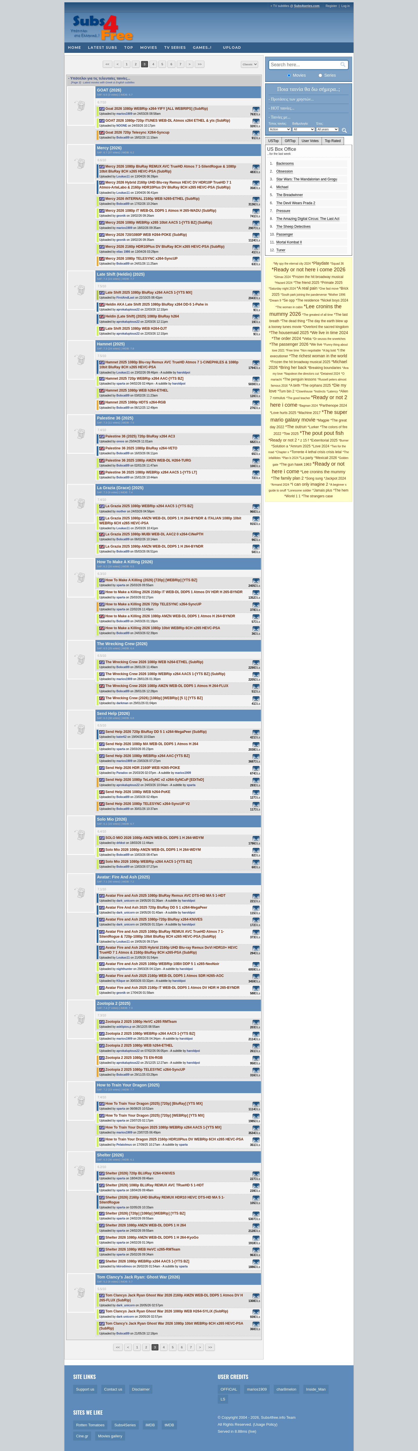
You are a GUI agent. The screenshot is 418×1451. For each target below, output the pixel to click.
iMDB (150, 1425)
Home (74, 47)
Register (331, 6)
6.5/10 (102, 655)
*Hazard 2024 (283, 282)
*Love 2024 (320, 446)
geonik (121, 215)
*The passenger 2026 (288, 344)
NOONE (121, 125)
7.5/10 (102, 286)
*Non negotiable (310, 350)
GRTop (290, 141)
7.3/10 (102, 1015)
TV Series (175, 47)
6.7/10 (102, 102)
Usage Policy (265, 1424)
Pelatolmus (124, 1144)
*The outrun (296, 426)
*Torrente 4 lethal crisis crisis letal (315, 452)
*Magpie (322, 420)
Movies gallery (110, 1436)
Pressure (283, 211)
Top (128, 47)
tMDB (169, 1425)
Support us (85, 1389)
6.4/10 (102, 831)
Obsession (284, 171)
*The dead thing (292, 321)
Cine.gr (82, 1436)
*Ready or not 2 (283, 440)
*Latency (332, 391)
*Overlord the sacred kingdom (325, 327)
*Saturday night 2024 (283, 288)
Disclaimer (141, 1389)
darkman (122, 703)
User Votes (310, 141)
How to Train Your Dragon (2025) (128, 1085)
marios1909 (124, 113)
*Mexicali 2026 (326, 458)
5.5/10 (102, 1289)
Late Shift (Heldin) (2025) (121, 274)
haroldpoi (183, 372)
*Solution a (279, 446)
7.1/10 (102, 889)
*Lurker (313, 427)
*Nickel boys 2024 (334, 300)
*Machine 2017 (308, 413)
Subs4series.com (307, 6)
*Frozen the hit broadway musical (317, 277)
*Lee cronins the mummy (322, 471)
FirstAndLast (125, 297)
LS (223, 1399)
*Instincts (320, 391)
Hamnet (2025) (111, 344)
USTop (273, 141)
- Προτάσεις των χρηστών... (291, 99)
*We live (315, 344)
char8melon (286, 1389)
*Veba (306, 339)
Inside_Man (316, 1389)
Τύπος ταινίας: (278, 123)
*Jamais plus (322, 490)
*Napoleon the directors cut (301, 373)
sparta (120, 383)
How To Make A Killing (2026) (125, 561)
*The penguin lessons (299, 379)
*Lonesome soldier (299, 490)
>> (199, 64)
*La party (306, 458)
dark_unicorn (125, 900)
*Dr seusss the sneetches (329, 338)
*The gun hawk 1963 (295, 464)
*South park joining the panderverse (304, 294)
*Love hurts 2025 (283, 413)
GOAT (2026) (109, 90)
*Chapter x (282, 452)
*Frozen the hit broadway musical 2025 (300, 362)
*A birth (294, 385)
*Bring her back (293, 367)
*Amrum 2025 (299, 446)
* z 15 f (303, 440)
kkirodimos (124, 1266)
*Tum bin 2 (286, 391)
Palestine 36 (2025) (115, 418)
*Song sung (314, 478)
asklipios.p (123, 1026)
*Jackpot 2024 (335, 478)
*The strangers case (317, 496)
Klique (120, 980)
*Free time (292, 350)
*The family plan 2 (287, 478)
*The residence (307, 300)
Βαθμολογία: (300, 123)
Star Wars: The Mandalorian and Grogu (306, 179)
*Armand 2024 (280, 484)
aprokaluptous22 (128, 309)
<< (107, 64)
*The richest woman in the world (318, 356)
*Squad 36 (337, 263)
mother (121, 511)
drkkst (120, 842)
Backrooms (285, 164)
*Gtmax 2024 (282, 277)
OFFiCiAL (229, 1389)
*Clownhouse (304, 391)
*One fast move (328, 288)
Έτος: (319, 123)
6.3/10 (102, 573)
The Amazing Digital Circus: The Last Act (307, 219)
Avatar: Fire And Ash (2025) (123, 877)
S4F (99, 94)
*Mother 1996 (336, 294)
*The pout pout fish (322, 433)
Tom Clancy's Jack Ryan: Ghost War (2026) (138, 1277)
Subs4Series (125, 1425)
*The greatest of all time (317, 314)
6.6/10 (102, 160)
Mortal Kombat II (289, 242)
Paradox (122, 772)
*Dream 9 (275, 300)
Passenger (284, 234)
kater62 (121, 736)
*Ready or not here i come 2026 (308, 269)
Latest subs (102, 47)
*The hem (340, 490)
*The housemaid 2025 (289, 332)
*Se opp (288, 300)
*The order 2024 (286, 338)
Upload (232, 47)
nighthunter (124, 969)
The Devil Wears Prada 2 (295, 203)
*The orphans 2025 (316, 385)
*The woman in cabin (288, 307)
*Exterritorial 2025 (324, 440)
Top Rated (333, 141)
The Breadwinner (289, 195)
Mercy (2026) (109, 148)
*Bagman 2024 (308, 405)
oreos (120, 441)
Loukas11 (123, 176)
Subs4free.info (273, 1417)
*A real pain (307, 288)
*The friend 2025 (306, 283)
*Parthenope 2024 (333, 405)
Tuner (280, 250)
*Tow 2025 (290, 434)
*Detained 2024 (330, 373)
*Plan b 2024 (290, 458)
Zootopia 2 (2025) (113, 1003)
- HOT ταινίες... (281, 108)
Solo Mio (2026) (112, 819)
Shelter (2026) (110, 1155)
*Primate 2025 (331, 283)
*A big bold (329, 350)
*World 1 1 (292, 496)
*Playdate (320, 263)
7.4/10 (102, 430)
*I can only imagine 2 (309, 484)
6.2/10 (102, 1167)
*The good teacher (298, 398)
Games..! (202, 47)
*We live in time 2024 (329, 332)
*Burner (344, 440)
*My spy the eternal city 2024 (292, 263)
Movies (148, 47)
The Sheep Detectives (293, 227)
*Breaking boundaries (324, 368)
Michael (282, 187)
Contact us (113, 1389)
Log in (345, 6)
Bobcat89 (122, 137)
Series (327, 75)
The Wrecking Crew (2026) (122, 643)
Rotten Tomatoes (90, 1425)
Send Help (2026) (113, 713)
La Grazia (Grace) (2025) (120, 487)
